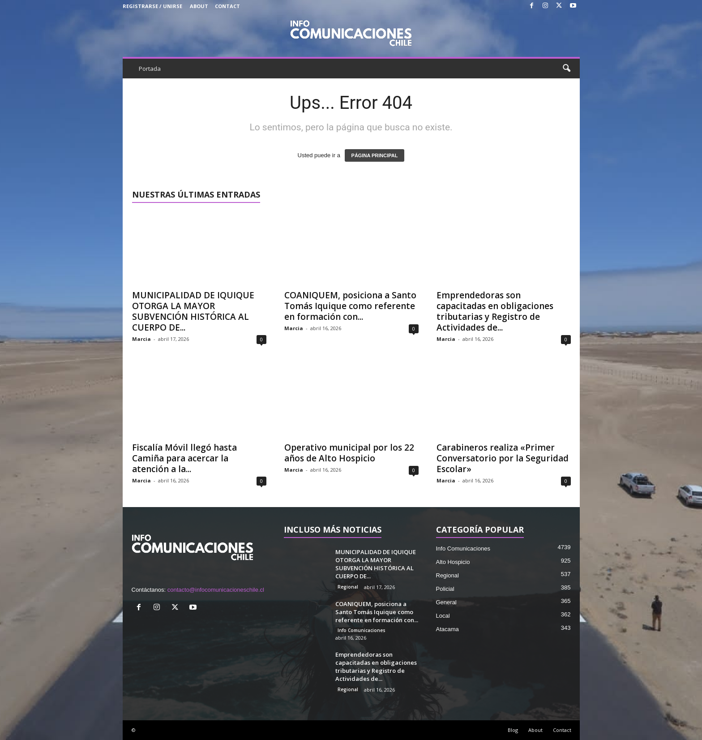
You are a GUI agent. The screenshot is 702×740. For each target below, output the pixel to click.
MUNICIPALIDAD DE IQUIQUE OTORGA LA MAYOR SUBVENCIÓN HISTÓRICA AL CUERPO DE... (193, 311)
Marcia (141, 339)
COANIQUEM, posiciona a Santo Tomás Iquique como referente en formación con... (350, 306)
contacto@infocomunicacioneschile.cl (215, 589)
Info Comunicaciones (361, 630)
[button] (566, 68)
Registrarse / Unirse (152, 6)
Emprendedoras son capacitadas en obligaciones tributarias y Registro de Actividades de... (495, 311)
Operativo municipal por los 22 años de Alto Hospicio (349, 453)
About (199, 6)
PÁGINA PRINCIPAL (374, 155)
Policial (445, 588)
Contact (227, 6)
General (446, 602)
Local (443, 615)
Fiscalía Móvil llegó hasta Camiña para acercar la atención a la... (184, 458)
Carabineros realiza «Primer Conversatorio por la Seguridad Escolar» (503, 458)
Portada (150, 69)
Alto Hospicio (453, 562)
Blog (513, 730)
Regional (348, 587)
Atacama (447, 629)
